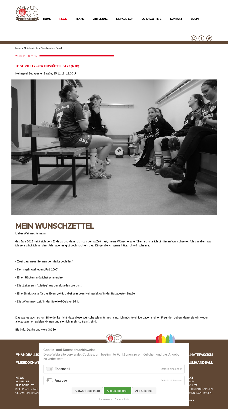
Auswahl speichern (87, 390)
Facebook (201, 38)
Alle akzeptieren (117, 390)
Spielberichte (31, 48)
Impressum (105, 399)
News (18, 48)
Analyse (61, 380)
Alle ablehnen (144, 390)
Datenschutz (122, 399)
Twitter (209, 38)
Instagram (194, 38)
